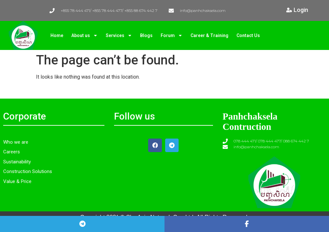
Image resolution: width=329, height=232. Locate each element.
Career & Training (209, 35)
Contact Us (248, 35)
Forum (171, 35)
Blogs (146, 35)
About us (84, 35)
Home (56, 35)
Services (119, 35)
